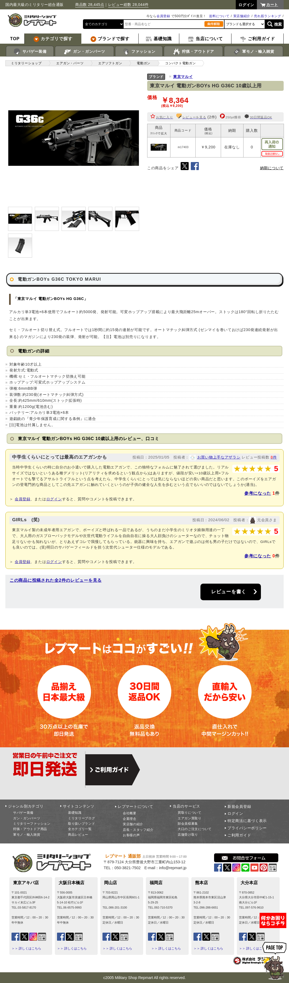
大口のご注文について (195, 829)
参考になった (257, 493)
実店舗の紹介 (133, 824)
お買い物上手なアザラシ (219, 457)
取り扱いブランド (81, 824)
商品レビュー (78, 834)
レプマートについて (135, 806)
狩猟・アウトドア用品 (30, 829)
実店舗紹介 (241, 16)
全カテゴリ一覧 (80, 829)
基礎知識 (75, 813)
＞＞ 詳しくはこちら (26, 948)
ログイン (54, 499)
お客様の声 (131, 835)
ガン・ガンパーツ (84, 52)
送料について (219, 16)
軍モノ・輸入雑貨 (253, 52)
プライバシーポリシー (247, 828)
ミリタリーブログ (81, 818)
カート (272, 4)
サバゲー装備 (30, 52)
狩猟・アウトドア (193, 52)
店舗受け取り (188, 834)
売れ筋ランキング (267, 16)
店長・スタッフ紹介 (138, 830)
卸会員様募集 (188, 824)
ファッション (139, 52)
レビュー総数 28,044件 (128, 4)
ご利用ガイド (239, 835)
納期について (272, 168)
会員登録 (163, 16)
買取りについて (189, 813)
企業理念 (129, 819)
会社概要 (129, 813)
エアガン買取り (189, 818)
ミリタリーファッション (32, 824)
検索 (278, 24)
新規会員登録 (239, 806)
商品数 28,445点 (89, 4)
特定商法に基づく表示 (247, 821)
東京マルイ (183, 76)
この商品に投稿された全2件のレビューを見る (56, 580)
